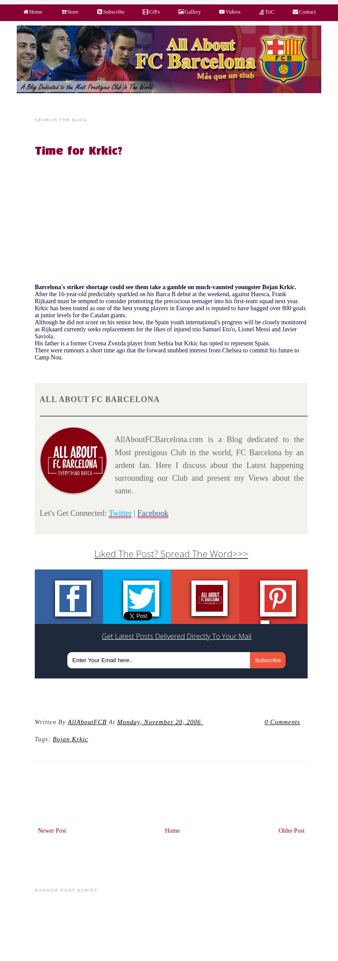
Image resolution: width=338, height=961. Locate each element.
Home (172, 830)
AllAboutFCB (87, 721)
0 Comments (282, 721)
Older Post (292, 830)
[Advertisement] (176, 222)
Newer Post (52, 830)
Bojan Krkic (70, 739)
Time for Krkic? (78, 151)
